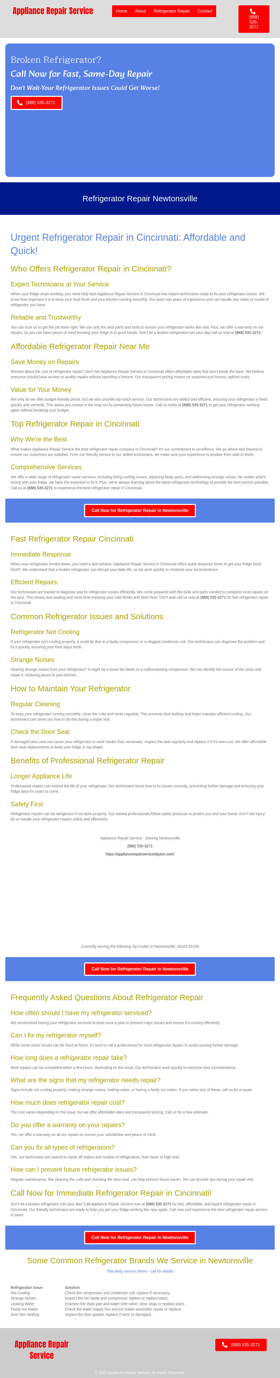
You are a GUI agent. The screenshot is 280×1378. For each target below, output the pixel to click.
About (140, 11)
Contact (205, 11)
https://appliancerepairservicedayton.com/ (140, 854)
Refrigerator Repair (172, 11)
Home (121, 11)
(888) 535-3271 (248, 332)
